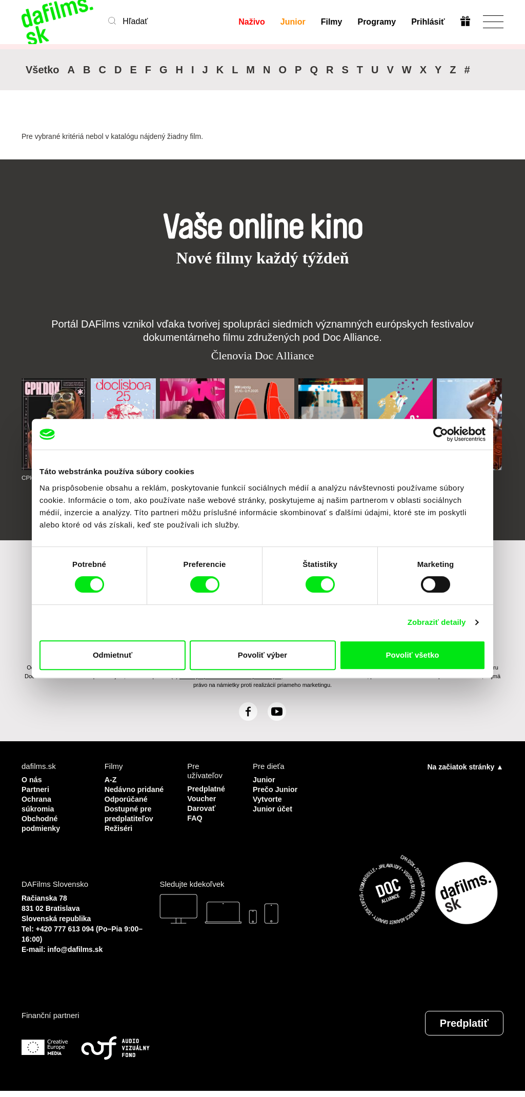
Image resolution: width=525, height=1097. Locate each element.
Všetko (42, 69)
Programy (376, 21)
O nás (32, 779)
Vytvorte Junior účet (273, 802)
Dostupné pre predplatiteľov (130, 821)
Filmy (331, 21)
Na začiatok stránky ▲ (465, 767)
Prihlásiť (428, 21)
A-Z (111, 779)
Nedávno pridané (121, 793)
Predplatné (207, 788)
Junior (292, 21)
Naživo (251, 21)
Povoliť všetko (412, 655)
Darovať (202, 807)
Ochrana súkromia (39, 802)
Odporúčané (127, 807)
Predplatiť (464, 1029)
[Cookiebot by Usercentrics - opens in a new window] (441, 434)
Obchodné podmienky (42, 821)
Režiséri (119, 834)
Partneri (36, 788)
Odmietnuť (112, 655)
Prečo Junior (276, 788)
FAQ (195, 816)
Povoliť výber (262, 655)
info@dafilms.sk (75, 955)
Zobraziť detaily (437, 622)
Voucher (202, 798)
